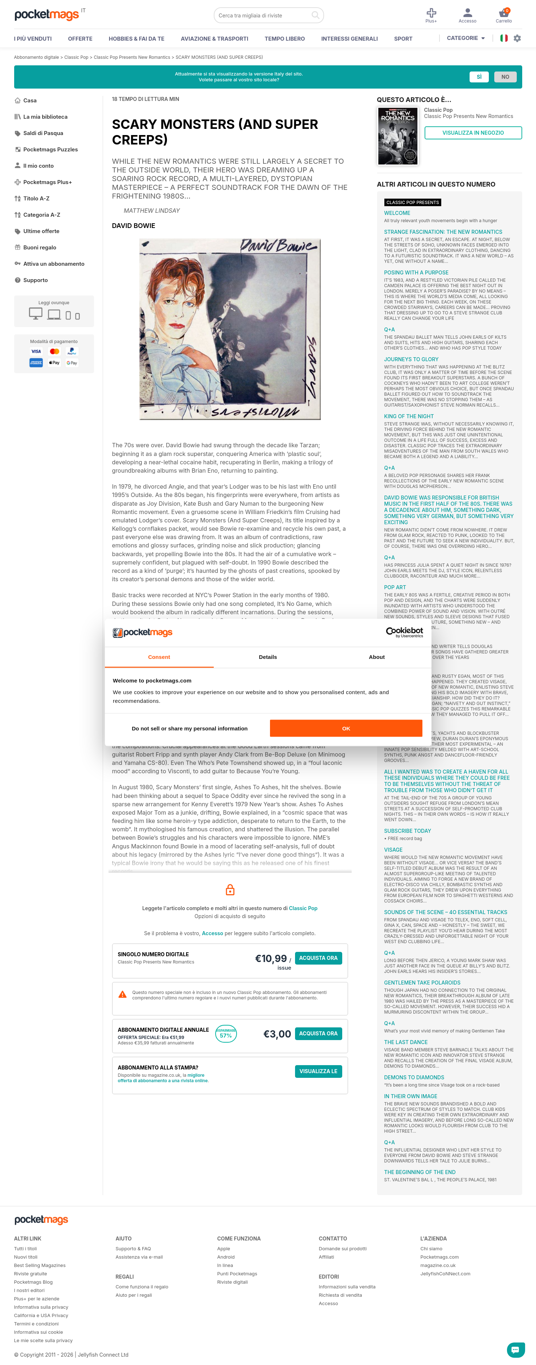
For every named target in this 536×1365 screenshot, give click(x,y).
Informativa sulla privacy (41, 1307)
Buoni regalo (35, 247)
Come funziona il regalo (142, 1286)
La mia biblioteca (41, 116)
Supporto (31, 280)
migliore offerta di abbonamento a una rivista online (163, 1077)
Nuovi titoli (26, 1257)
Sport (403, 38)
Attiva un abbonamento (49, 263)
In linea (225, 1265)
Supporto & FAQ (133, 1248)
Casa (25, 100)
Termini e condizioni (36, 1324)
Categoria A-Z (37, 214)
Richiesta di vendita (340, 1295)
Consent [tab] (159, 656)
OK (346, 728)
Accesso (212, 933)
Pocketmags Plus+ (43, 182)
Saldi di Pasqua (39, 133)
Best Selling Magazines (40, 1265)
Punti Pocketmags (237, 1273)
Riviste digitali (232, 1282)
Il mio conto (34, 165)
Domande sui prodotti (343, 1248)
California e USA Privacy (41, 1315)
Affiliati (326, 1257)
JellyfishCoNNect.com (446, 1273)
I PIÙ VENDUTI (33, 38)
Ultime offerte (37, 231)
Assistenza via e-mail (139, 1257)
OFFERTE (80, 38)
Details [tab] (268, 656)
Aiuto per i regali (134, 1295)
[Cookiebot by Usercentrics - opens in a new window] (391, 632)
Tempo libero (285, 38)
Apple (223, 1248)
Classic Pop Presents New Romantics (132, 57)
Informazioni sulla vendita (347, 1286)
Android (226, 1257)
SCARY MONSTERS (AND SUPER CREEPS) (219, 57)
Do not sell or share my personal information (189, 728)
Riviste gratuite (30, 1273)
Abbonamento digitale (36, 57)
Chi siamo (431, 1248)
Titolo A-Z (32, 198)
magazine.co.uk (438, 1265)
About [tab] (377, 656)
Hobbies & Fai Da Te (136, 38)
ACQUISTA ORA (318, 958)
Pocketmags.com (440, 1257)
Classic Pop (76, 57)
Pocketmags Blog (33, 1282)
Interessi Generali (349, 38)
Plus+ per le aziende (37, 1298)
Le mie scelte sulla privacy (43, 1340)
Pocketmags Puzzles (46, 149)
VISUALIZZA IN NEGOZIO (473, 133)
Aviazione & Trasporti (214, 38)
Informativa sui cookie (38, 1332)
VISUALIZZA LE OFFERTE (318, 1073)
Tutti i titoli (25, 1248)
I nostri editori (29, 1290)
